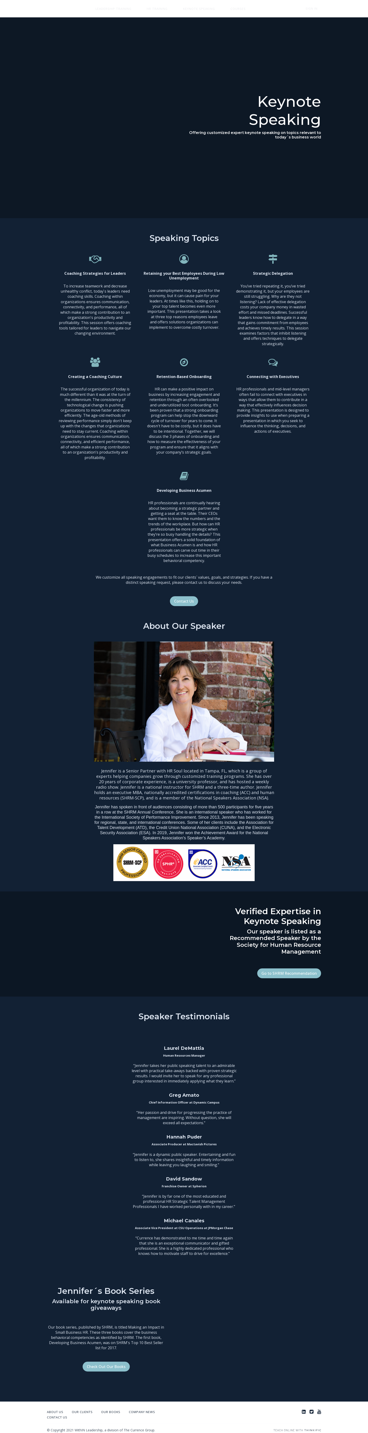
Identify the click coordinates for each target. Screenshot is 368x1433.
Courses (213, 9)
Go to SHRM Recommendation (289, 973)
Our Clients (82, 1408)
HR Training (146, 9)
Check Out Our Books (106, 1363)
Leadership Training (110, 9)
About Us (55, 1408)
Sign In (315, 9)
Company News (142, 1408)
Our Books (110, 1408)
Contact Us (184, 601)
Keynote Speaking (182, 9)
